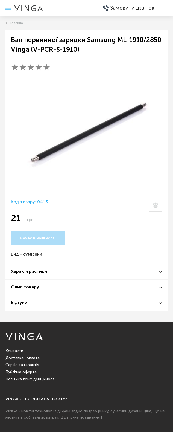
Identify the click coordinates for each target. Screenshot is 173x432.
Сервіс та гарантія (22, 365)
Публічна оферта (21, 372)
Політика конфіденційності (30, 379)
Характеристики (29, 271)
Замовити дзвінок (121, 8)
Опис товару (25, 287)
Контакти (14, 351)
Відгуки (19, 303)
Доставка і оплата (22, 358)
